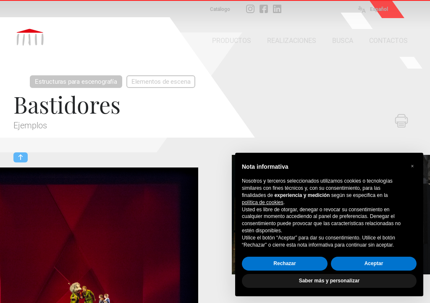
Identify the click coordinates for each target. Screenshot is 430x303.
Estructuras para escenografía (76, 81)
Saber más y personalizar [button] (329, 281)
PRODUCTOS (231, 41)
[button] (412, 166)
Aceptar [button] (373, 263)
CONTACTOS (388, 41)
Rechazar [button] (284, 263)
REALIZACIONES (291, 41)
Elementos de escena (161, 81)
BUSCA (342, 41)
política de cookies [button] (262, 202)
